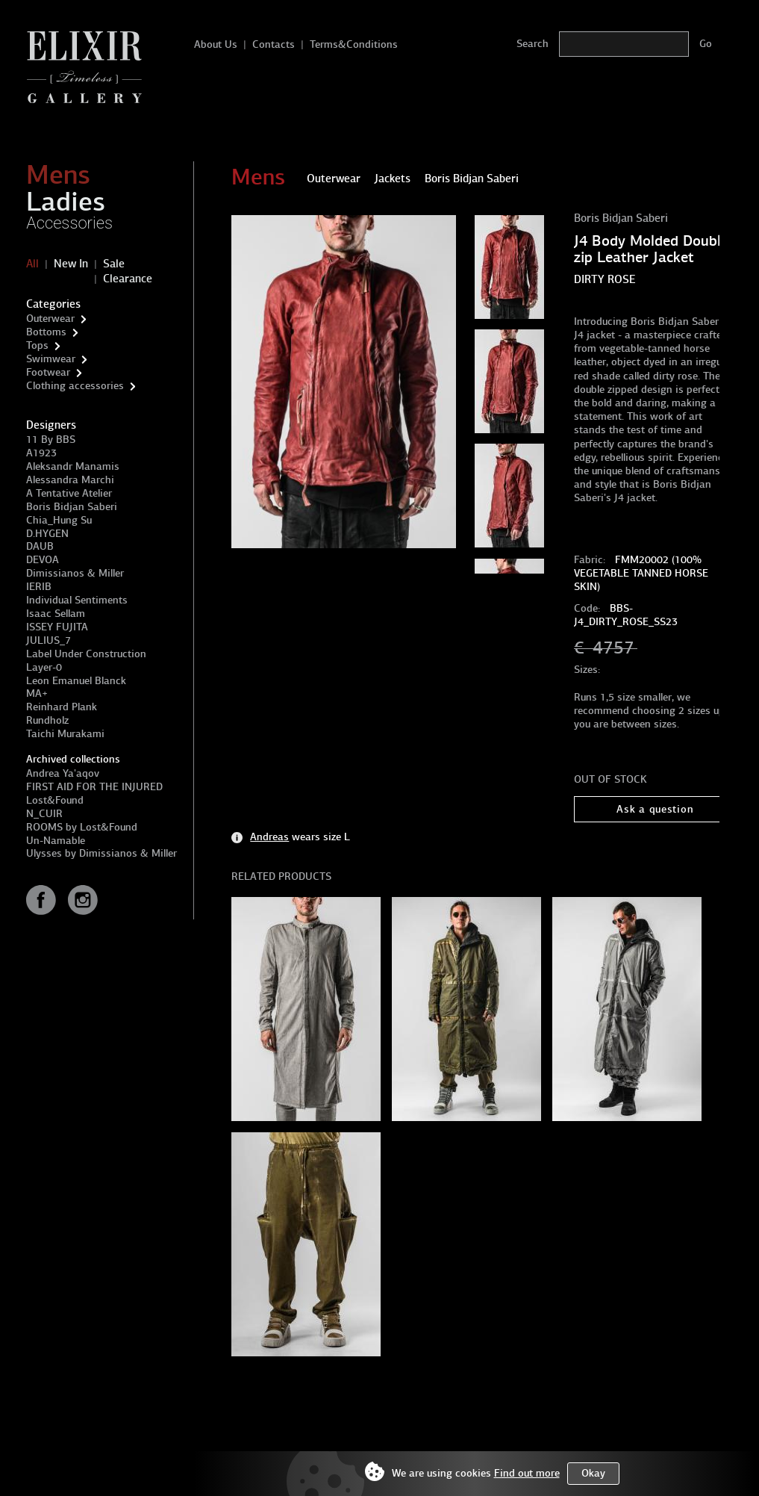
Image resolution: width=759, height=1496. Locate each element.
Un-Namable (55, 840)
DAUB (40, 546)
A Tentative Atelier (69, 493)
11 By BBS (50, 439)
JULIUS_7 (48, 640)
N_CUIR (44, 813)
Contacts (273, 44)
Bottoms (46, 332)
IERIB (38, 586)
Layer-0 (44, 667)
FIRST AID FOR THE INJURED (94, 786)
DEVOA (42, 559)
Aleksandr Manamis (72, 466)
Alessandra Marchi (70, 480)
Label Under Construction (86, 654)
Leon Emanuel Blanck (76, 680)
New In (71, 263)
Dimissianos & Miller (75, 573)
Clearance (127, 278)
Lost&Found (55, 800)
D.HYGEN (47, 533)
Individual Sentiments (77, 600)
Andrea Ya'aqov (62, 773)
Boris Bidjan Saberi (71, 506)
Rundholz (47, 720)
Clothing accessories (75, 385)
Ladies (65, 201)
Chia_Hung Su (59, 520)
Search (532, 43)
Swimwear (50, 359)
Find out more (527, 1473)
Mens (58, 174)
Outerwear (50, 318)
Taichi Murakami (65, 733)
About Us (215, 44)
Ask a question (654, 809)
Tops (37, 345)
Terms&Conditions (354, 44)
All (32, 263)
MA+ (37, 693)
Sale (114, 263)
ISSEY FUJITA (57, 627)
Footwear (48, 372)
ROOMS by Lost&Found (81, 827)
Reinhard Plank (61, 707)
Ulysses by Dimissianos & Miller (101, 853)
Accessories (69, 223)
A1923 (41, 453)
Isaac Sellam (55, 613)
